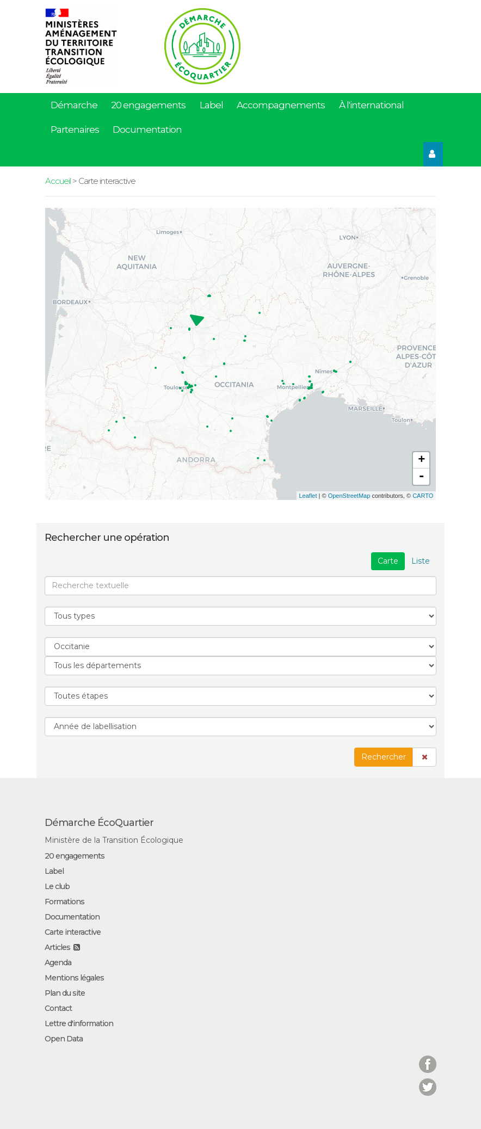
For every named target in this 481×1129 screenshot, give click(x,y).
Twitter (427, 1080)
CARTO (422, 495)
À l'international (371, 105)
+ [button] (421, 460)
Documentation (147, 129)
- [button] (421, 476)
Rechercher (383, 757)
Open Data (64, 1039)
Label (211, 105)
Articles (57, 947)
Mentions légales (74, 978)
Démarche (74, 105)
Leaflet (308, 495)
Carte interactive (73, 932)
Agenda (58, 962)
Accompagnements (281, 105)
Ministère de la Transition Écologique (114, 840)
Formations (64, 901)
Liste (420, 561)
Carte (388, 561)
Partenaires (75, 129)
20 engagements (148, 105)
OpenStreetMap (349, 495)
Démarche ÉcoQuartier (99, 823)
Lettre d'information (79, 1023)
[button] (424, 757)
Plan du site (65, 993)
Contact (58, 1008)
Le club (57, 886)
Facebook (427, 1057)
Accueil (58, 181)
